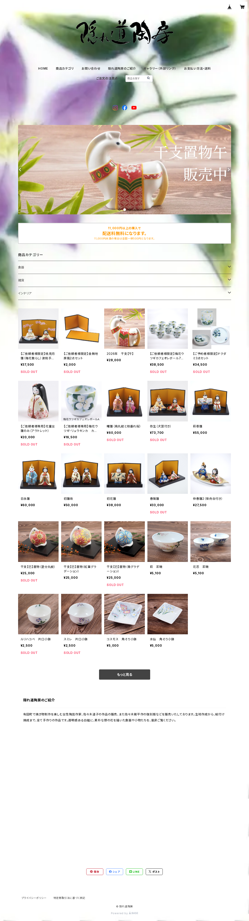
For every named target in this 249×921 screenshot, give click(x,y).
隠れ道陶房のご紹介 (122, 68)
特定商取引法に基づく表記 (69, 898)
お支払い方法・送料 (197, 68)
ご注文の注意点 (107, 78)
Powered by (124, 913)
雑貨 (21, 280)
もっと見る (124, 674)
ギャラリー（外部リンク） (160, 68)
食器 (21, 267)
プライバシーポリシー (34, 898)
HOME (43, 68)
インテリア (25, 293)
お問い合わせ (91, 68)
